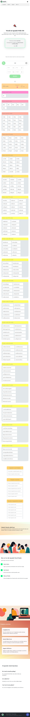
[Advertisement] (15, 14)
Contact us (20, 715)
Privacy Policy (15, 43)
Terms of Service (20, 42)
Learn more (18, 40)
